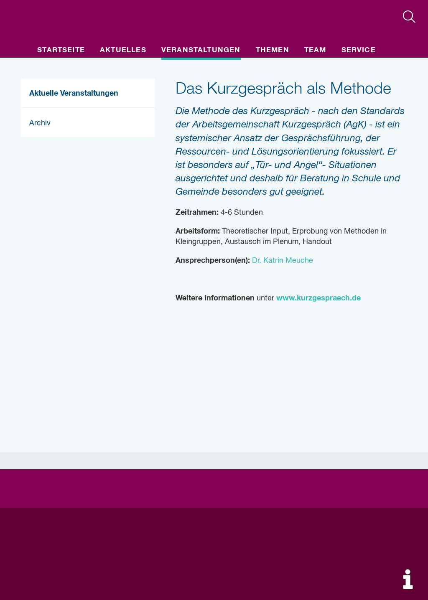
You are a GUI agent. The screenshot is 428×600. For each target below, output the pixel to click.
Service (358, 50)
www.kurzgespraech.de (318, 298)
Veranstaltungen (201, 50)
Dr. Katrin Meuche (281, 260)
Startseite (61, 50)
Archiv (40, 123)
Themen (272, 50)
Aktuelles (123, 50)
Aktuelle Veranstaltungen (73, 93)
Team (315, 50)
